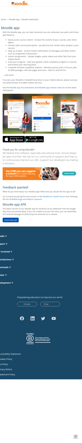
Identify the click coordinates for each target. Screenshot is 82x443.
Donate (27, 304)
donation (10, 163)
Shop (46, 304)
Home (3, 19)
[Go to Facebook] (22, 318)
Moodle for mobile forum (54, 196)
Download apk (10, 220)
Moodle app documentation (22, 87)
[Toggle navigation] (4, 3)
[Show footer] (76, 437)
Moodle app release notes (50, 87)
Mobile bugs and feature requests (27, 199)
